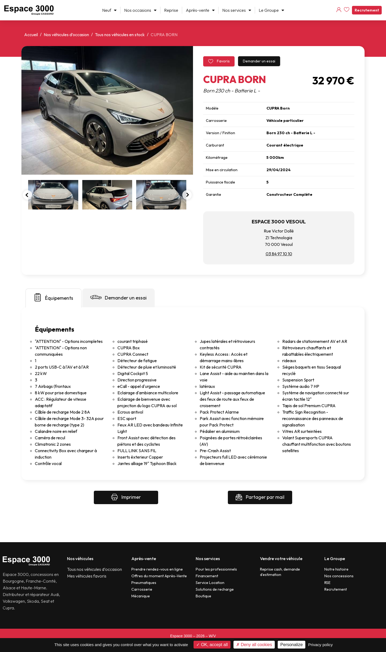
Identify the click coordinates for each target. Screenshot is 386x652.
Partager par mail (260, 497)
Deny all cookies (254, 644)
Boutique (203, 596)
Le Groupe (271, 10)
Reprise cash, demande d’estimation (280, 572)
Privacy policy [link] (320, 644)
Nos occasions (140, 10)
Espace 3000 (181, 636)
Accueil (31, 34)
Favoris (219, 61)
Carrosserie (141, 589)
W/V (212, 636)
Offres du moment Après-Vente (159, 576)
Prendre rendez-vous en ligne (157, 569)
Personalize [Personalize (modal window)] (291, 644)
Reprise (171, 10)
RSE (327, 582)
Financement (207, 576)
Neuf (109, 10)
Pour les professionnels (216, 569)
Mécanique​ (140, 596)
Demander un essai (259, 61)
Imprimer (126, 497)
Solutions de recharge (215, 589)
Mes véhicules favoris (86, 576)
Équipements (53, 297)
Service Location (210, 582)
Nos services (236, 10)
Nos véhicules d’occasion (66, 34)
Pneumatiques (143, 582)
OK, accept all (212, 644)
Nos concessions (339, 576)
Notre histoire (336, 569)
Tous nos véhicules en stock (120, 34)
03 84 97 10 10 (279, 253)
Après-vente (200, 10)
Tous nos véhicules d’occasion (94, 569)
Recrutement (367, 10)
